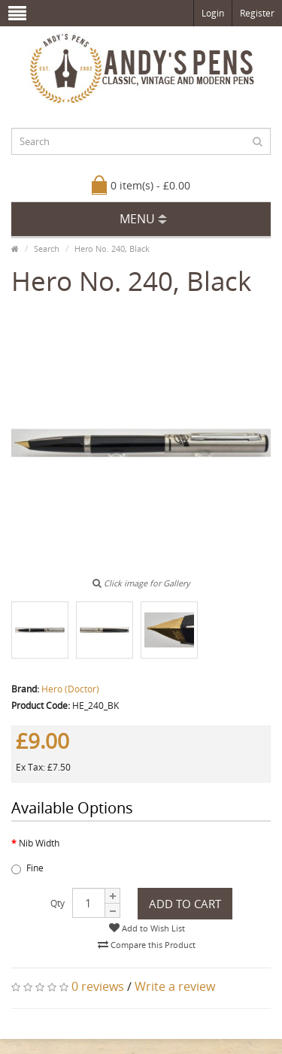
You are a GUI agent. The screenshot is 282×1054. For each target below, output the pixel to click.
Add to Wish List (147, 928)
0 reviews (97, 986)
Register (257, 13)
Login (213, 13)
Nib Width (39, 843)
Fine (27, 868)
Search (46, 248)
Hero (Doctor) (70, 689)
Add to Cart (185, 903)
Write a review (175, 986)
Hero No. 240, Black (112, 248)
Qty (57, 903)
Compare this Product (147, 944)
